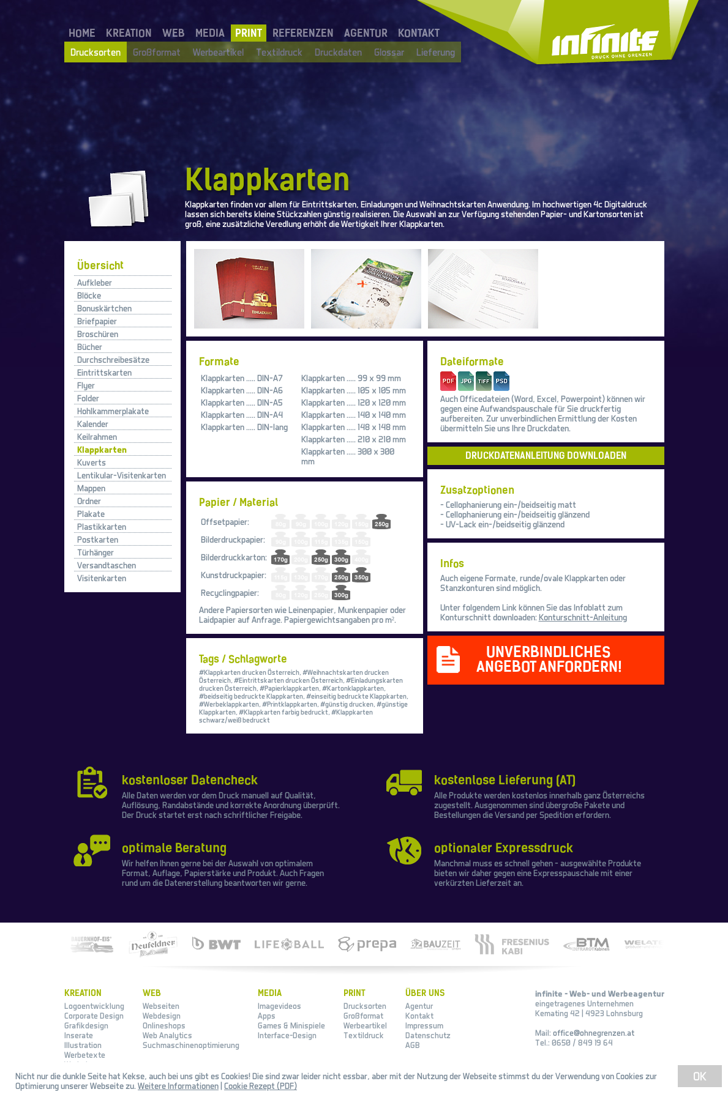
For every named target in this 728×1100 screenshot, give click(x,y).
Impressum (424, 1025)
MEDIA (210, 33)
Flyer (86, 385)
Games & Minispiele (291, 1025)
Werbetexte (84, 1055)
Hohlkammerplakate (113, 411)
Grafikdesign (86, 1025)
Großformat (157, 52)
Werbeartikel (218, 52)
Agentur (419, 1006)
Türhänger (95, 552)
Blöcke (89, 295)
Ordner (89, 501)
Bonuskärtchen (104, 308)
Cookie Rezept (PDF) (260, 1085)
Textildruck (279, 52)
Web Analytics (167, 1035)
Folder (88, 398)
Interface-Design (287, 1035)
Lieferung (435, 52)
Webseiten (161, 1006)
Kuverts (91, 462)
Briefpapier (97, 321)
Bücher (89, 346)
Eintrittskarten (104, 372)
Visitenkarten (101, 578)
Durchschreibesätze (113, 359)
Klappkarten (102, 449)
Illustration (83, 1045)
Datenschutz (428, 1035)
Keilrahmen (97, 436)
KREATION (129, 33)
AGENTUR (366, 33)
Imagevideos (279, 1006)
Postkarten (97, 539)
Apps (267, 1015)
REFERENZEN (303, 33)
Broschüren (97, 334)
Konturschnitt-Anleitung (583, 617)
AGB (412, 1045)
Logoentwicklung (94, 1006)
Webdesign (162, 1015)
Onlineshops (164, 1025)
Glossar (389, 52)
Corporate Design (94, 1015)
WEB (173, 33)
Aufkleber (94, 282)
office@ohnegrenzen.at (593, 1033)
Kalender (92, 423)
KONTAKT (419, 33)
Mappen (91, 488)
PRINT (248, 33)
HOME (82, 33)
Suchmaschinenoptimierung (191, 1045)
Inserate (78, 1035)
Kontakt (419, 1015)
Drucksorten (95, 52)
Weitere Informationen (178, 1085)
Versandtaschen (106, 565)
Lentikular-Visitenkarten (121, 475)
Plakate (91, 513)
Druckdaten (338, 52)
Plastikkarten (101, 526)
